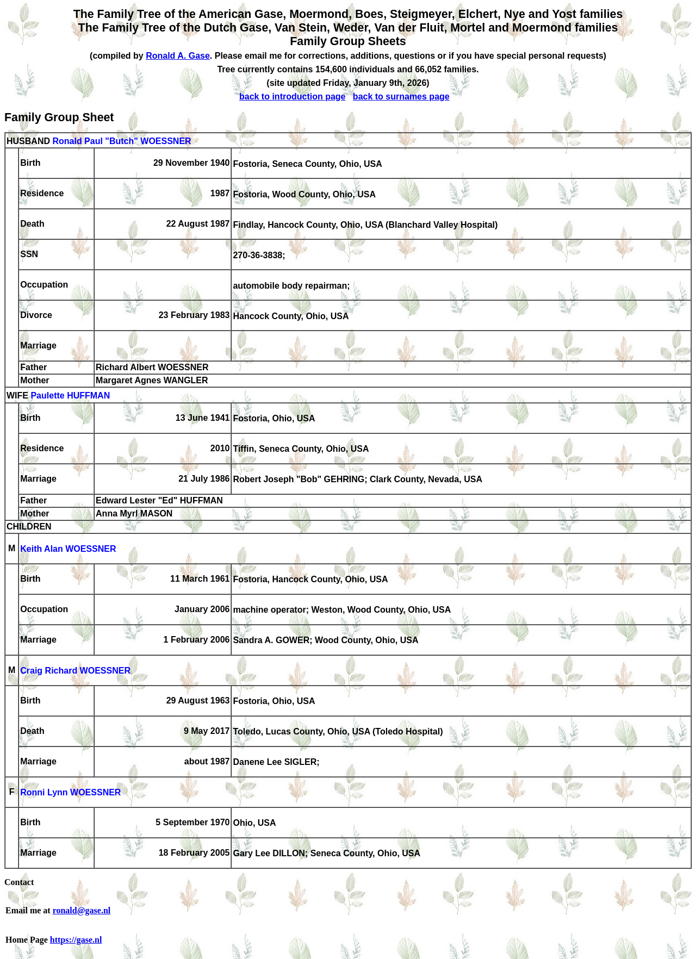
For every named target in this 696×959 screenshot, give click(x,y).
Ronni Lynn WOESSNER (70, 793)
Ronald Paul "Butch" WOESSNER (121, 141)
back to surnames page (401, 96)
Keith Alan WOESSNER (68, 549)
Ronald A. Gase (178, 55)
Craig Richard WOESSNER (75, 671)
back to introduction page (292, 96)
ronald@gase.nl (82, 910)
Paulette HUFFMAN (70, 396)
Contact (19, 882)
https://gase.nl (76, 939)
